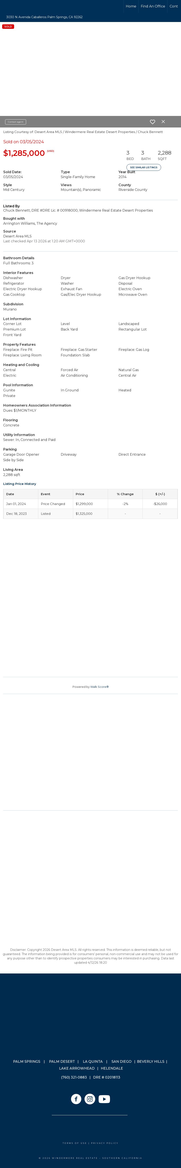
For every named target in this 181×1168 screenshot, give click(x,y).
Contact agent (15, 121)
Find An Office (153, 6)
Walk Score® (99, 686)
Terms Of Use (75, 1143)
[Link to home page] (19, 6)
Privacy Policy (105, 1143)
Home (131, 6)
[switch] (152, 121)
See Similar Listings (143, 167)
